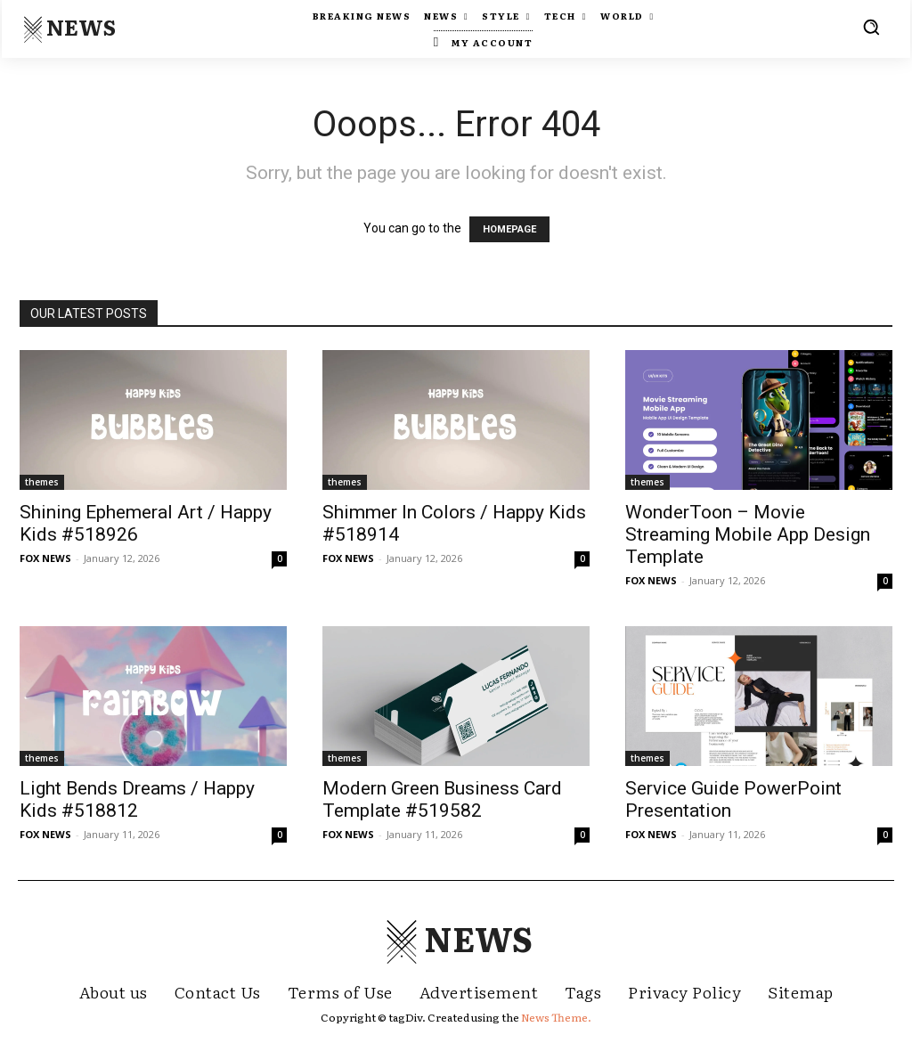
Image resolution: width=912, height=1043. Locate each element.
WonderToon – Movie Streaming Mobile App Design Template (747, 534)
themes (42, 482)
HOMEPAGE (509, 229)
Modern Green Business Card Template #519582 (442, 799)
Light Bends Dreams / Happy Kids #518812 (137, 799)
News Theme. (556, 1017)
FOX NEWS (45, 558)
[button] (871, 26)
